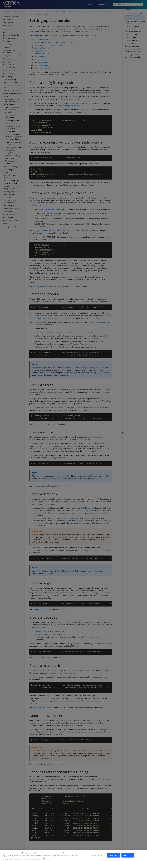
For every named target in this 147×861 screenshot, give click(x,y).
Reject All (113, 858)
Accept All (127, 858)
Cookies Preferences (98, 858)
